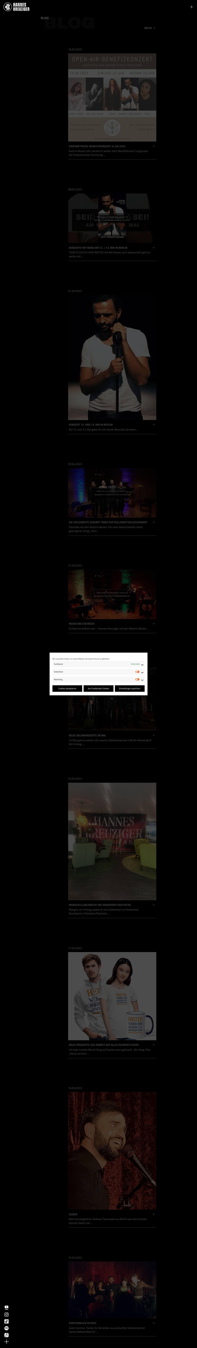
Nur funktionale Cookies (98, 688)
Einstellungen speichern (129, 688)
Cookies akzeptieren (67, 688)
